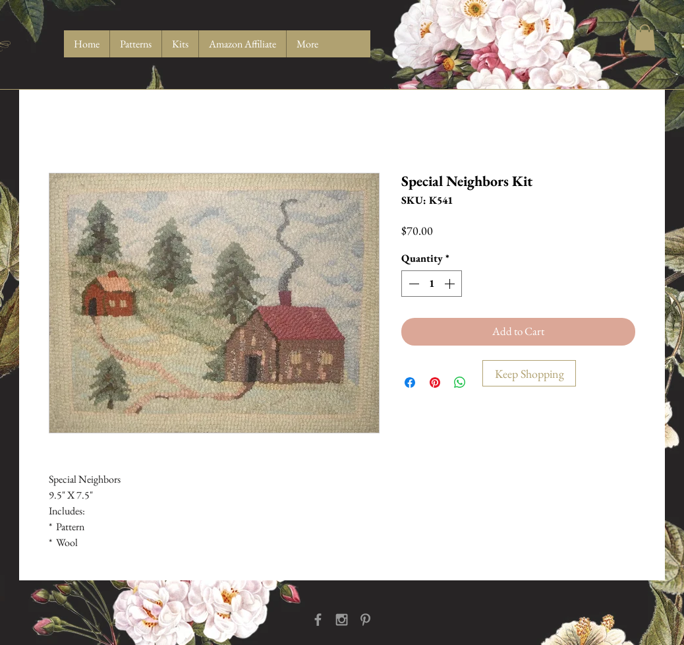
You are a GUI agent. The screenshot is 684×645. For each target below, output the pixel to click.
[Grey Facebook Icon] (318, 619)
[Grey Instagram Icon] (341, 619)
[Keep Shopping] (529, 373)
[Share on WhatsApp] (460, 382)
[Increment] (451, 283)
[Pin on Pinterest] (435, 382)
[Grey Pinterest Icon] (365, 619)
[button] (645, 37)
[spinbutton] (432, 283)
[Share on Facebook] (410, 382)
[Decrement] (412, 283)
